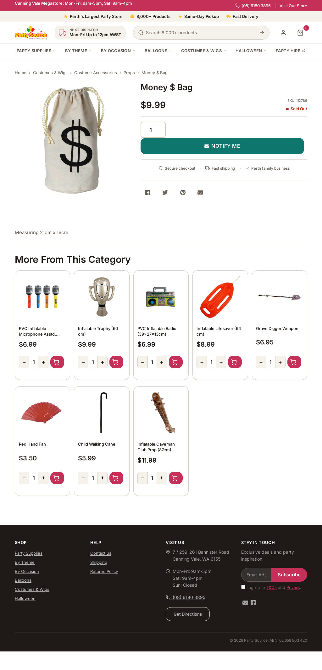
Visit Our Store (293, 6)
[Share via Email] (200, 192)
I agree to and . (271, 587)
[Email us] (245, 602)
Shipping (98, 562)
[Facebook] (253, 602)
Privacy (293, 587)
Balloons (158, 50)
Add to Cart (57, 362)
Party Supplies (36, 50)
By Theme (78, 50)
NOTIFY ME (222, 146)
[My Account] (283, 32)
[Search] (262, 33)
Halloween (251, 50)
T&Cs (271, 587)
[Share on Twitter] (165, 192)
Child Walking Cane (96, 444)
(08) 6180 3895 (253, 5)
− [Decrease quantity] (24, 362)
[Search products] (201, 33)
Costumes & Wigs (204, 50)
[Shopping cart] (300, 33)
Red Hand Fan (32, 444)
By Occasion (118, 50)
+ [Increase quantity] (43, 362)
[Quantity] (153, 130)
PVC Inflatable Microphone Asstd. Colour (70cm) (37, 334)
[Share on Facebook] (147, 192)
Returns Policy (104, 571)
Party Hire (290, 50)
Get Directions (188, 614)
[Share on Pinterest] (183, 192)
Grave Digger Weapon (277, 328)
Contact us (100, 553)
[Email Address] (256, 575)
